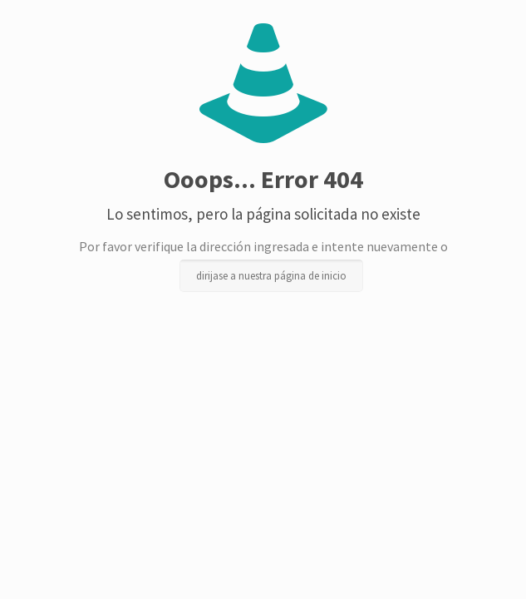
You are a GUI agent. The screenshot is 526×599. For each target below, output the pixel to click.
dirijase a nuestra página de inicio (271, 276)
